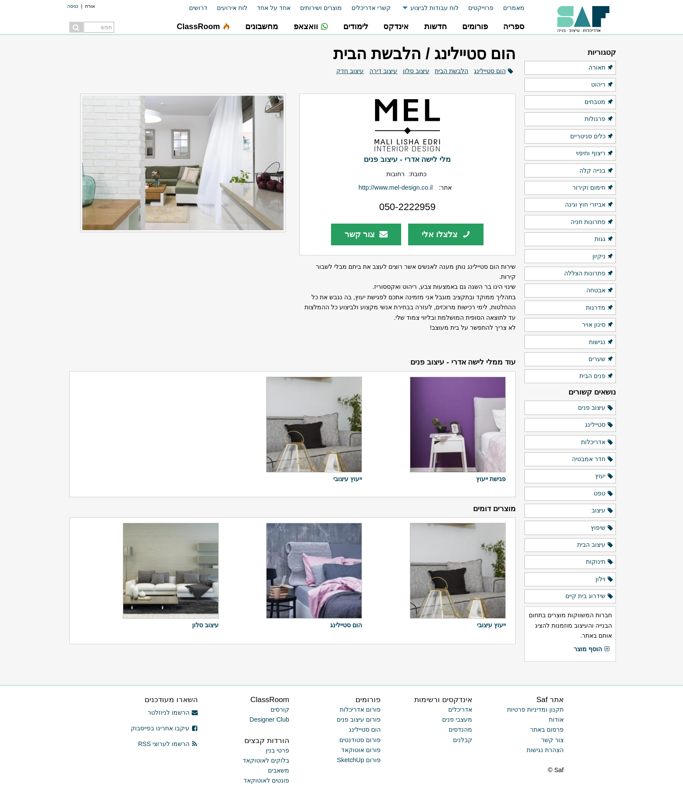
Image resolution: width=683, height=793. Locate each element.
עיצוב (603, 510)
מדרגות (600, 308)
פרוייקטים (481, 7)
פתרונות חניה (592, 222)
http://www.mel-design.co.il (395, 187)
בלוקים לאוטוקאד (266, 760)
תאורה (601, 68)
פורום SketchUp (359, 759)
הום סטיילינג (490, 70)
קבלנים (462, 739)
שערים (601, 359)
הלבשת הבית (451, 70)
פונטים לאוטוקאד (266, 780)
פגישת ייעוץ (491, 478)
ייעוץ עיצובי (347, 478)
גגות (604, 239)
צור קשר (366, 234)
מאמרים (513, 7)
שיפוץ (602, 528)
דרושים (198, 7)
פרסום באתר (547, 729)
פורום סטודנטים (360, 739)
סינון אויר (598, 325)
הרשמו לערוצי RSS (168, 744)
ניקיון (603, 256)
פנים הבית (596, 376)
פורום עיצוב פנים (359, 719)
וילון (604, 579)
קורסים (279, 709)
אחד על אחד (274, 7)
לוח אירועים (232, 7)
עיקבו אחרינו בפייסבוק (164, 728)
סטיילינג (599, 425)
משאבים (278, 770)
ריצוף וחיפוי (595, 153)
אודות (556, 719)
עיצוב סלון (416, 70)
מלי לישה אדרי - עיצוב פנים (407, 159)
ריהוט (602, 85)
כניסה (72, 6)
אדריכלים (460, 709)
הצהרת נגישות (545, 749)
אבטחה (600, 290)
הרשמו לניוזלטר (173, 712)
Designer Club (269, 719)
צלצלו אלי (446, 234)
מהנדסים (460, 729)
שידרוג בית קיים (589, 596)
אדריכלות (597, 442)
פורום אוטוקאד (361, 749)
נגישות (601, 342)
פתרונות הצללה (589, 273)
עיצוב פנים (596, 408)
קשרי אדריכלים (371, 7)
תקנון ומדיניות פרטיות (535, 709)
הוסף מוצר (592, 649)
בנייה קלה (596, 171)
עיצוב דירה (383, 70)
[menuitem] (509, 8)
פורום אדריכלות (360, 709)
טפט (604, 494)
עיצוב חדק (350, 70)
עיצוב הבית (595, 545)
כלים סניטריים (592, 136)
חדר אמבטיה (593, 459)
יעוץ (604, 476)
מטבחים (599, 102)
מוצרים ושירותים (321, 7)
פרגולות (599, 119)
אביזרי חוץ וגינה (589, 205)
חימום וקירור (593, 188)
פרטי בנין (277, 750)
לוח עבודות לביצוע (434, 7)
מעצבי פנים (457, 719)
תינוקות (600, 562)
